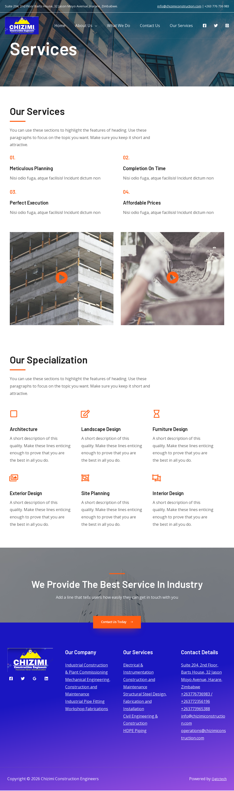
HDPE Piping (135, 731)
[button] (117, 622)
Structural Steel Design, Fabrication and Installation (145, 702)
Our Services (182, 25)
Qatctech (218, 779)
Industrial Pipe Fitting (85, 702)
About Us (90, 25)
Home (68, 25)
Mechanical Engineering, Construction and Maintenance (87, 687)
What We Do (123, 25)
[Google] (34, 678)
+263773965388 (195, 709)
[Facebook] (205, 26)
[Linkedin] (46, 678)
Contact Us (153, 25)
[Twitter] (216, 26)
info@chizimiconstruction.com (179, 6)
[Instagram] (227, 26)
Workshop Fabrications (86, 709)
